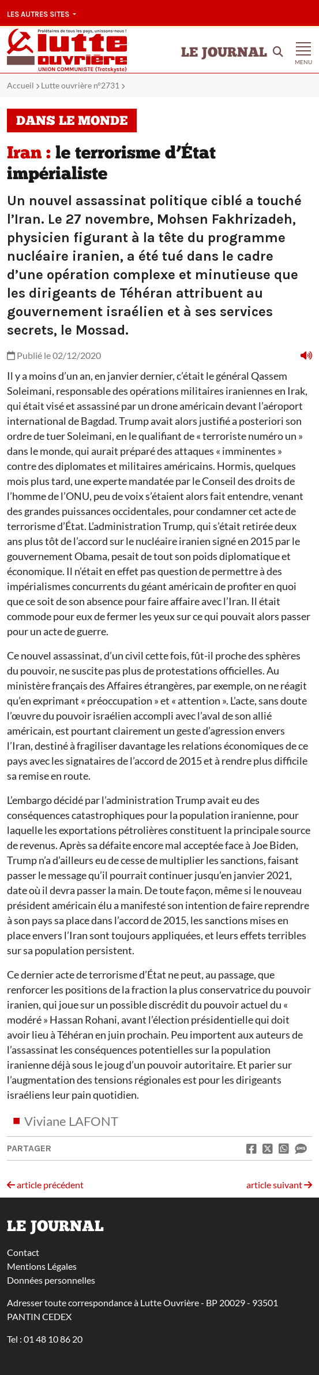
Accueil (20, 85)
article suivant (279, 1184)
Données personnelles (51, 1279)
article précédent (45, 1184)
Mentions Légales (42, 1266)
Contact (23, 1252)
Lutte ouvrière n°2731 (80, 85)
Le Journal (224, 53)
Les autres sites (39, 14)
